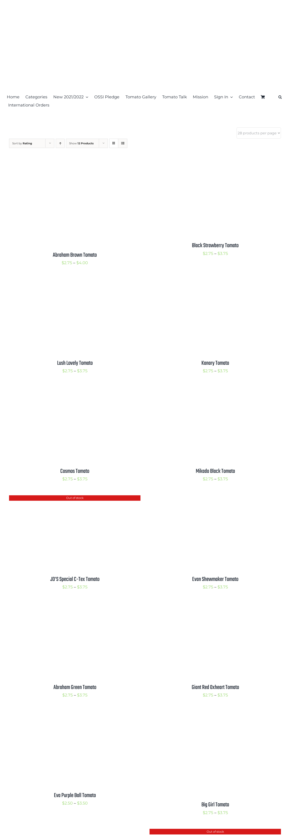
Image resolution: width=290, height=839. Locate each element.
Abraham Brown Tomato (75, 255)
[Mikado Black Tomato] (206, 390)
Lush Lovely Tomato (75, 363)
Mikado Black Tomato (215, 471)
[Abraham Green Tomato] (65, 606)
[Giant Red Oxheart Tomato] (206, 606)
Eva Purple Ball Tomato (75, 795)
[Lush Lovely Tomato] (65, 282)
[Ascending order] (60, 143)
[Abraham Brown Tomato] (65, 165)
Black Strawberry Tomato (215, 245)
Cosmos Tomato (74, 471)
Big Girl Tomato (215, 804)
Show (81, 143)
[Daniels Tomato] (206, 832)
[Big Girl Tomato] (206, 714)
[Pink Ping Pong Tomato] (65, 832)
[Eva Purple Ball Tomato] (65, 714)
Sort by (22, 143)
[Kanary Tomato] (206, 282)
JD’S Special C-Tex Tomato (74, 579)
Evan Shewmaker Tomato (215, 579)
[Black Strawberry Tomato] (206, 165)
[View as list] (122, 143)
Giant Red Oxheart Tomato (215, 687)
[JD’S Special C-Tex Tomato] (65, 498)
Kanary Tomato (215, 363)
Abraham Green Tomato (74, 687)
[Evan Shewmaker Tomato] (206, 498)
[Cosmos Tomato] (65, 390)
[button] (280, 97)
